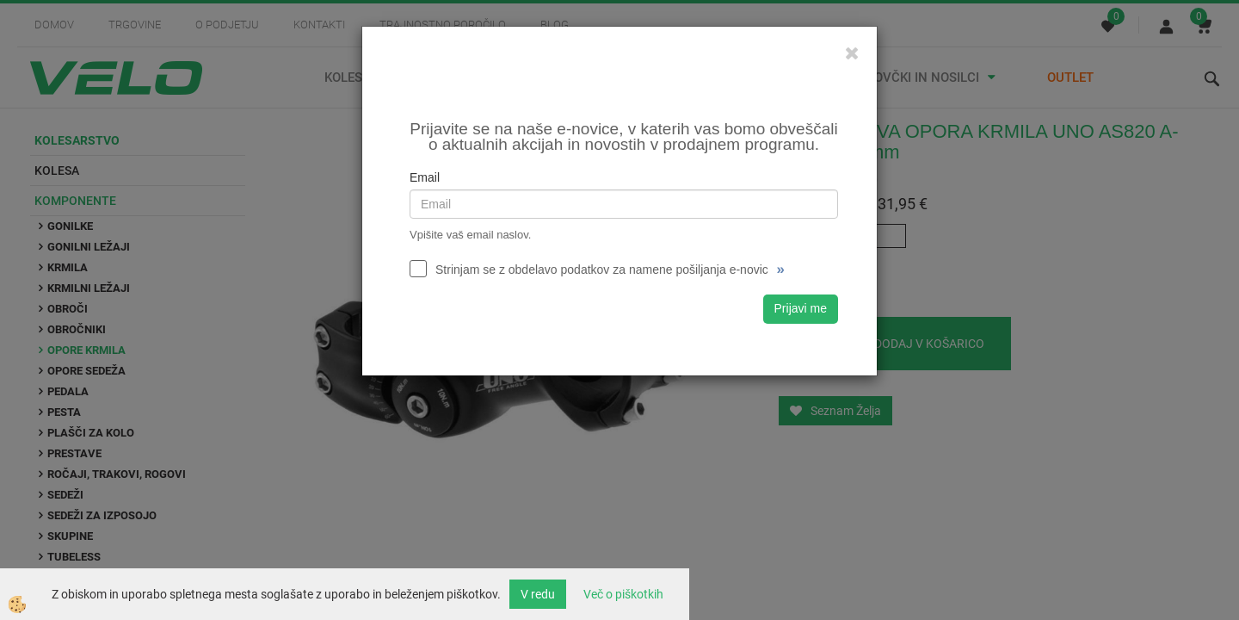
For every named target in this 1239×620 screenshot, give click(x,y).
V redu (538, 594)
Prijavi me (800, 308)
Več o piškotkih (623, 594)
